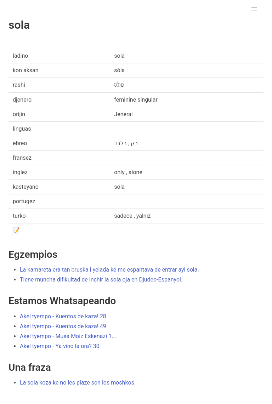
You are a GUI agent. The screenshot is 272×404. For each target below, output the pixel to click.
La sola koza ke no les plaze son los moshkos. (78, 382)
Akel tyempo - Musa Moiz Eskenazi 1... (68, 336)
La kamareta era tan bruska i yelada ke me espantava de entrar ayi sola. (109, 269)
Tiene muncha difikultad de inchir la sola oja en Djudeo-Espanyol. (101, 279)
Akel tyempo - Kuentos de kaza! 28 (63, 316)
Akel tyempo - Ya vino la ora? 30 (60, 346)
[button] (254, 9)
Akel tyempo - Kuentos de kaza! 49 (63, 326)
